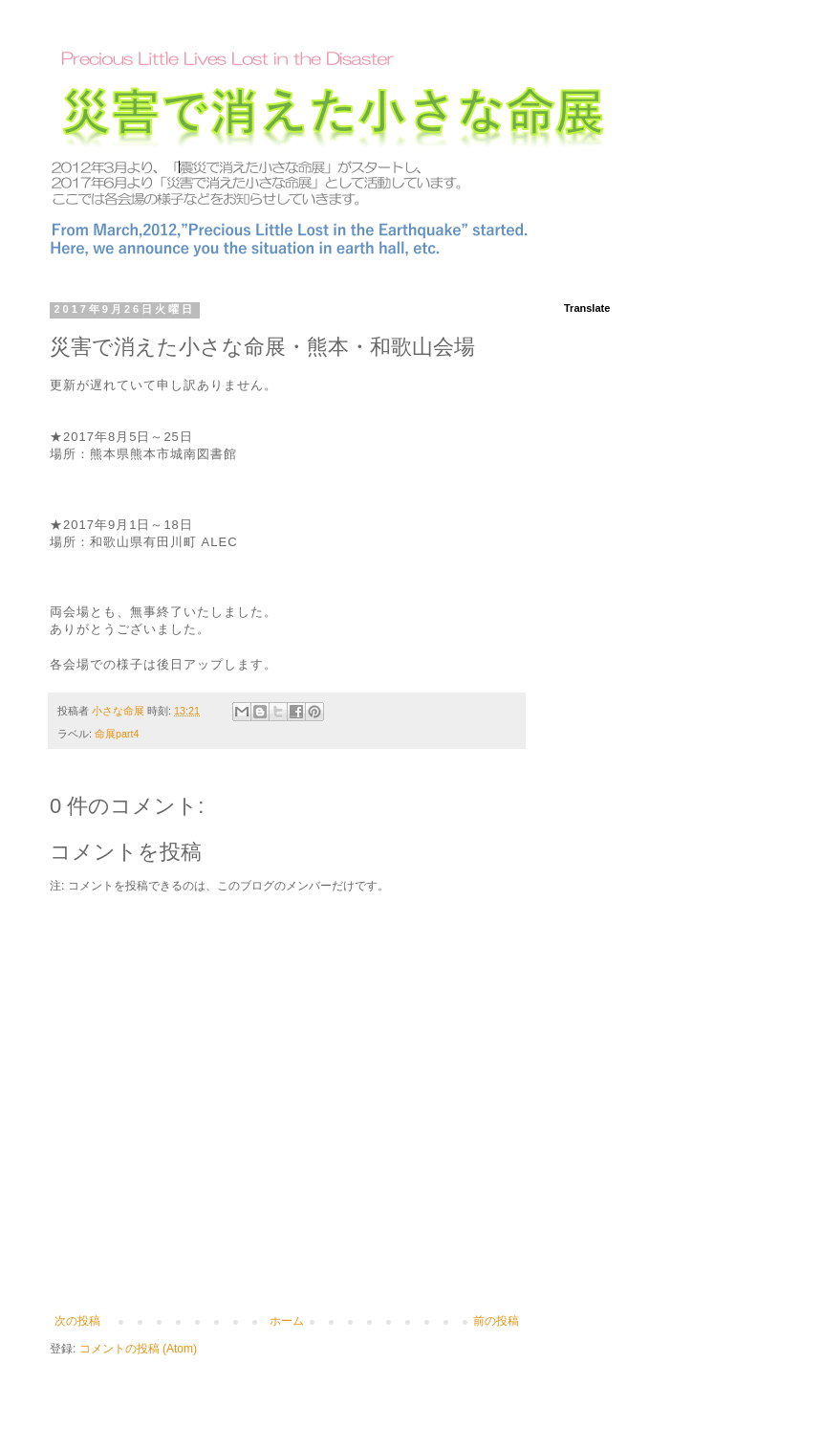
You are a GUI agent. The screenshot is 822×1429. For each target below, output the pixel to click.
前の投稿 (496, 1321)
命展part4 (117, 733)
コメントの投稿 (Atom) (138, 1348)
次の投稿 (77, 1321)
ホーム (287, 1321)
